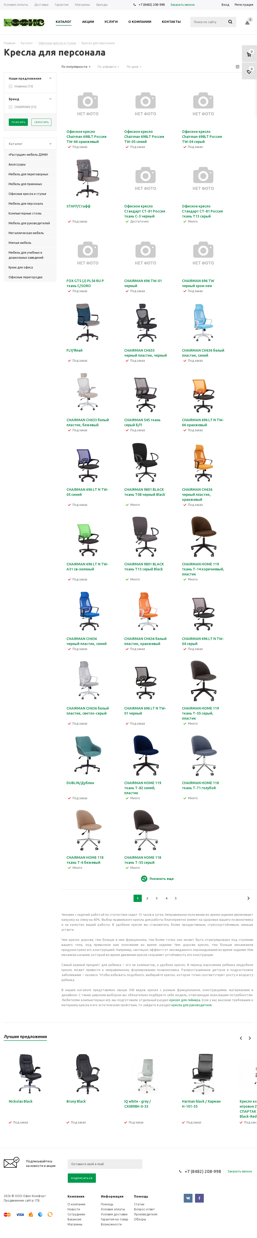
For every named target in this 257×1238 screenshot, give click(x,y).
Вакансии (74, 1219)
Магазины (75, 1224)
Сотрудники (76, 1214)
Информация (112, 1196)
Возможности (111, 1224)
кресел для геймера (184, 1000)
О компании (76, 1204)
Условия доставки (114, 1214)
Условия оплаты (113, 1209)
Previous (241, 1038)
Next (249, 1038)
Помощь (141, 1196)
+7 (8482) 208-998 (152, 4)
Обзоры (140, 1219)
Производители (145, 1214)
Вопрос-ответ (144, 1209)
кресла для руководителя (191, 1005)
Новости (74, 1209)
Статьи (139, 1204)
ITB (37, 1200)
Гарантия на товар (114, 1219)
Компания (76, 1196)
